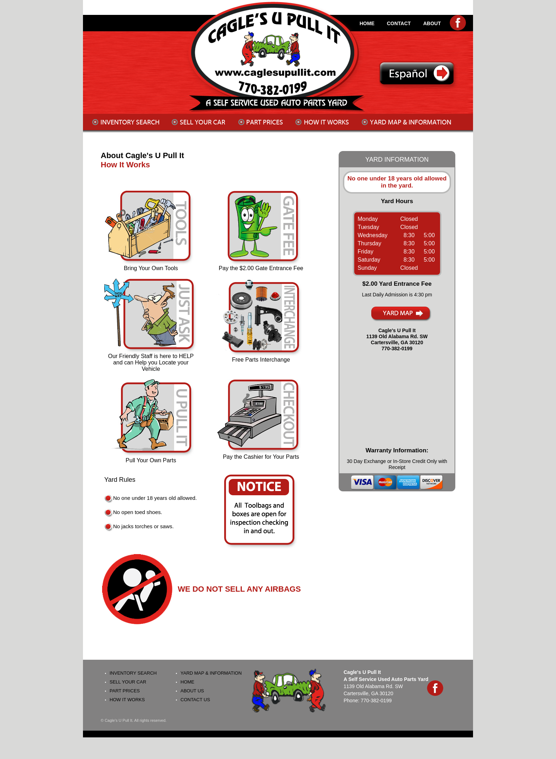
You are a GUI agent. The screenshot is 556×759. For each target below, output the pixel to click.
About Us (192, 690)
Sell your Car (128, 682)
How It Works (125, 164)
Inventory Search (133, 673)
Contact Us (195, 699)
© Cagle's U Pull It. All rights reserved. (134, 720)
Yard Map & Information (211, 673)
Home (187, 682)
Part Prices (125, 690)
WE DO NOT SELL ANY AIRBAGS (239, 589)
